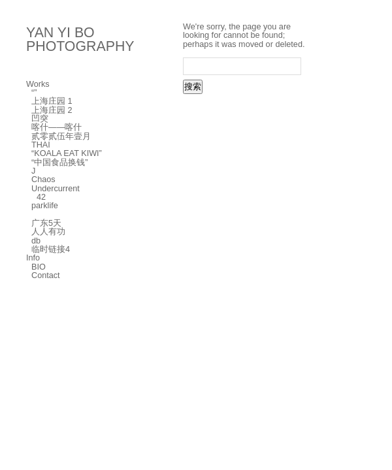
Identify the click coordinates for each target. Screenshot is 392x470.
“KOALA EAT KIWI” (66, 153)
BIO (38, 267)
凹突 (39, 118)
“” (34, 92)
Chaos (43, 179)
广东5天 (46, 223)
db (36, 240)
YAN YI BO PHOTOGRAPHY (80, 39)
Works (38, 84)
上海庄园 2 (52, 110)
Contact (45, 275)
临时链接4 (50, 249)
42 (41, 197)
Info (33, 257)
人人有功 (48, 231)
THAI (40, 144)
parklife (44, 205)
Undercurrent (55, 188)
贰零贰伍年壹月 (61, 136)
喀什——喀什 (56, 127)
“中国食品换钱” (59, 162)
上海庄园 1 (52, 101)
